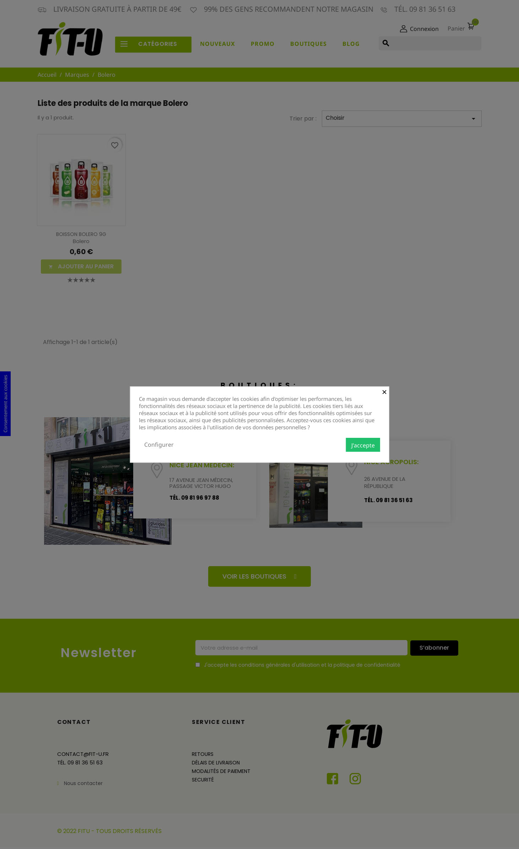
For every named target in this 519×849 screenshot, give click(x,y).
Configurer (159, 444)
